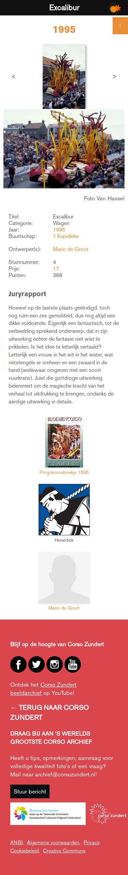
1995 (59, 229)
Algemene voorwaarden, (53, 842)
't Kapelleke (66, 236)
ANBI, (17, 842)
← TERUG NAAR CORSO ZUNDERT (49, 712)
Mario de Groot (70, 249)
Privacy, (92, 842)
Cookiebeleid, (25, 850)
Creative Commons (64, 850)
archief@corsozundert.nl (65, 774)
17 (56, 268)
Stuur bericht (30, 791)
